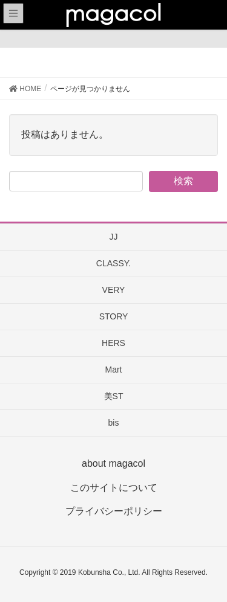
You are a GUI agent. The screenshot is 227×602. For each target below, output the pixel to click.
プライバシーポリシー (113, 511)
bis (113, 422)
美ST (113, 396)
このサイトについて (113, 487)
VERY (113, 290)
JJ (114, 237)
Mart (113, 369)
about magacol (113, 463)
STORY (113, 316)
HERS (113, 343)
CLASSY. (113, 263)
